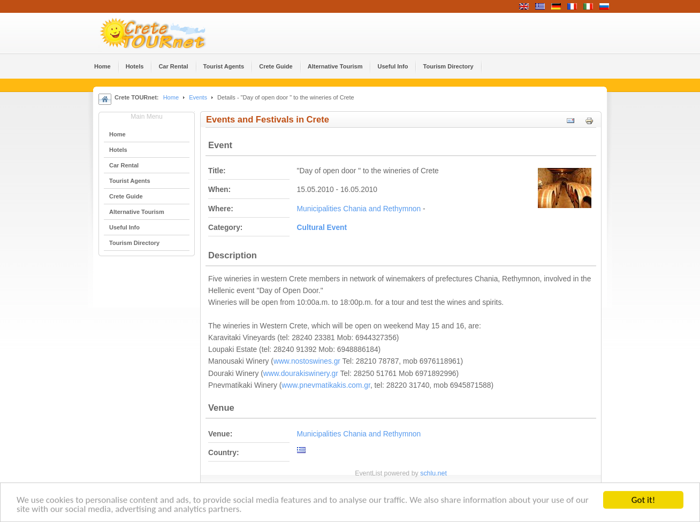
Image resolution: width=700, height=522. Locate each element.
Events (198, 97)
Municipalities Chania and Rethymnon (359, 209)
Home (171, 97)
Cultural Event (322, 228)
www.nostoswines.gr (306, 361)
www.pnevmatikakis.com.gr (325, 385)
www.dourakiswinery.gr (300, 374)
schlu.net (433, 473)
